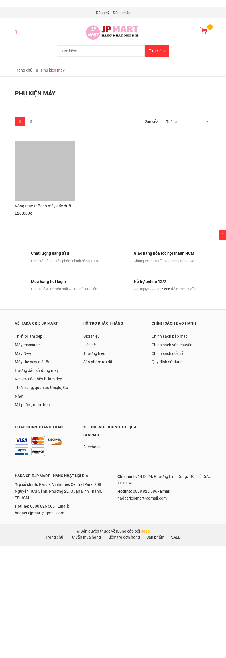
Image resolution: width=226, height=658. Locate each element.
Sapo (145, 531)
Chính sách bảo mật (169, 336)
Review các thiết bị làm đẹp (38, 379)
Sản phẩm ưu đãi (98, 362)
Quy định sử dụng (167, 362)
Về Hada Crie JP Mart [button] (36, 323)
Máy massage (27, 345)
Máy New (23, 353)
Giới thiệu (91, 336)
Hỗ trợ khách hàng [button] (103, 323)
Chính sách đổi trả (168, 353)
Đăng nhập (121, 13)
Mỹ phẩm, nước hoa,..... (35, 404)
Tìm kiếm (157, 50)
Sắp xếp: (151, 121)
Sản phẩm (155, 537)
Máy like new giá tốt (32, 362)
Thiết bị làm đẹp (28, 336)
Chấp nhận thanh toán (39, 427)
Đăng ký (102, 13)
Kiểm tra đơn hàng (123, 537)
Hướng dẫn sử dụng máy (37, 370)
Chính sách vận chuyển (172, 345)
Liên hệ (89, 345)
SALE (175, 537)
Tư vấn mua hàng (85, 537)
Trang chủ (54, 537)
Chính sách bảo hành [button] (174, 323)
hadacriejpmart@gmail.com (39, 513)
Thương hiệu (94, 353)
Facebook (92, 447)
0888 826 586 (159, 289)
